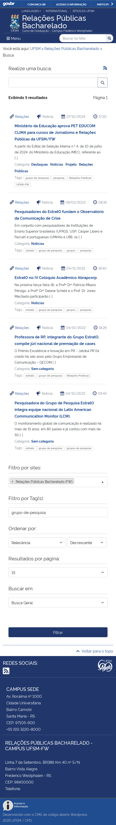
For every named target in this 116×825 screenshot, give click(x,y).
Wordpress (78, 814)
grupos (71, 250)
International (57, 11)
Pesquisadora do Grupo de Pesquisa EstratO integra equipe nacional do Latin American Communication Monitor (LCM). (54, 409)
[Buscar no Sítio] (82, 38)
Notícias (57, 164)
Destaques (40, 164)
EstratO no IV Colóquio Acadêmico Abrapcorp (56, 277)
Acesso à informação (71, 4)
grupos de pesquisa (79, 448)
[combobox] (58, 482)
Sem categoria (42, 368)
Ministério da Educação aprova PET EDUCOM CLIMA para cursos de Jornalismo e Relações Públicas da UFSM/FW (55, 132)
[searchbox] (76, 481)
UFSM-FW (22, 184)
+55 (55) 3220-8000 (23, 729)
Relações (22, 116)
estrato (30, 250)
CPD (28, 820)
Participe (103, 4)
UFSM (16, 820)
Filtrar (58, 632)
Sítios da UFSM (83, 11)
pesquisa (58, 178)
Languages (30, 11)
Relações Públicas (80, 178)
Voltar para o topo (94, 650)
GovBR (9, 4)
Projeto (71, 164)
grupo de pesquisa (37, 178)
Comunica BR (36, 4)
